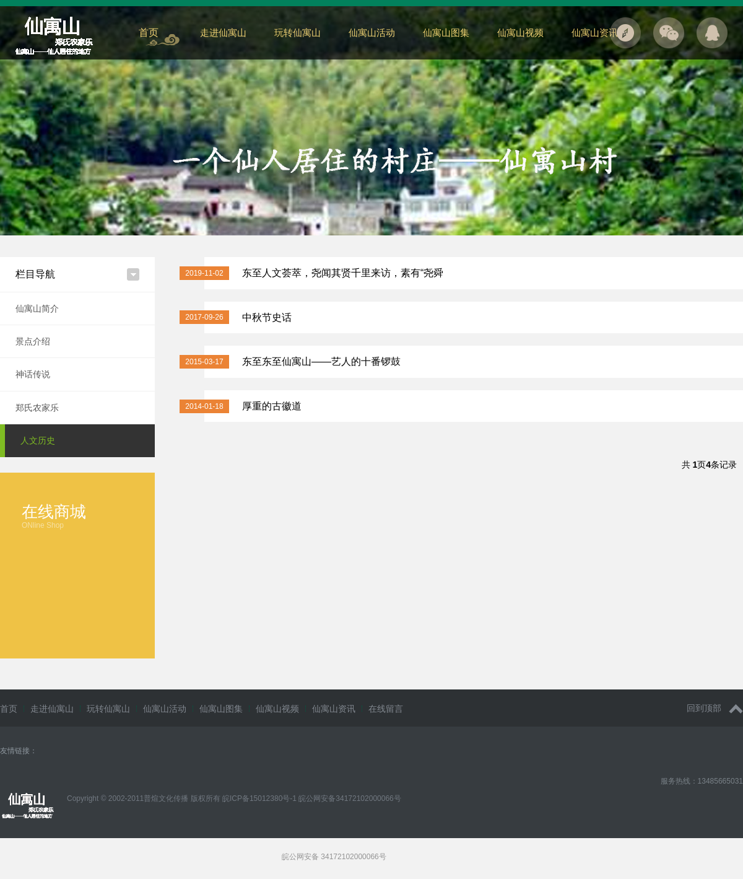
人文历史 (37, 440)
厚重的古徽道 (272, 406)
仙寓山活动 (372, 32)
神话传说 (32, 374)
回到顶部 (715, 708)
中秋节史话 (267, 317)
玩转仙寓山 (297, 32)
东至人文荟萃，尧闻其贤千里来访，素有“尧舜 (342, 273)
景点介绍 (32, 341)
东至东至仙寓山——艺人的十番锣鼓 (321, 361)
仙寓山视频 (520, 32)
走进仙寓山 (223, 32)
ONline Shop (43, 525)
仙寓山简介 (37, 308)
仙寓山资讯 (594, 32)
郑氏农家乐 (37, 408)
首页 (149, 32)
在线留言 (385, 708)
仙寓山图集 (446, 32)
